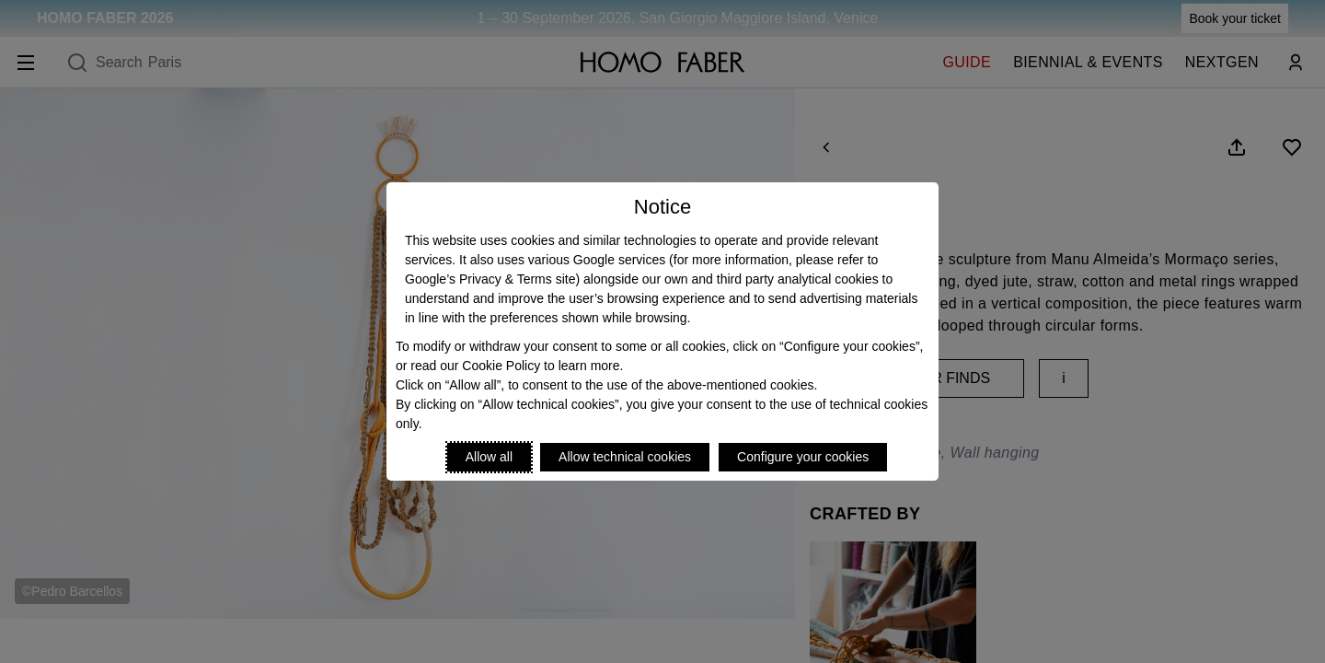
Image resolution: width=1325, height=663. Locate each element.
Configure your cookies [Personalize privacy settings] (803, 456)
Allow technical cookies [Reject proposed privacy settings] (625, 456)
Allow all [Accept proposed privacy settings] (489, 456)
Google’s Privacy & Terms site (490, 279)
